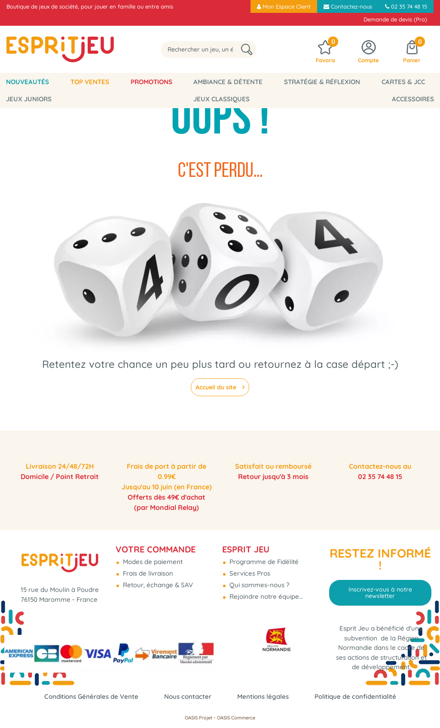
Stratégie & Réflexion (279, 82)
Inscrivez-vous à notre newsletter (380, 592)
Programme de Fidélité (263, 562)
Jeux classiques (30, 99)
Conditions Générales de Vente (91, 696)
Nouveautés (23, 82)
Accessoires (417, 99)
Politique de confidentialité (355, 696)
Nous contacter (187, 696)
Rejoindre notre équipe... (265, 596)
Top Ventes (75, 82)
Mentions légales (263, 696)
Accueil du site (217, 387)
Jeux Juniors (407, 82)
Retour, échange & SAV (157, 585)
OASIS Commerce (236, 718)
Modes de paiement (152, 562)
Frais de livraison (147, 573)
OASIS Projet (198, 718)
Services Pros (249, 573)
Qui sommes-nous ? (258, 585)
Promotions (128, 82)
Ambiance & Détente (194, 82)
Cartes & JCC (351, 82)
